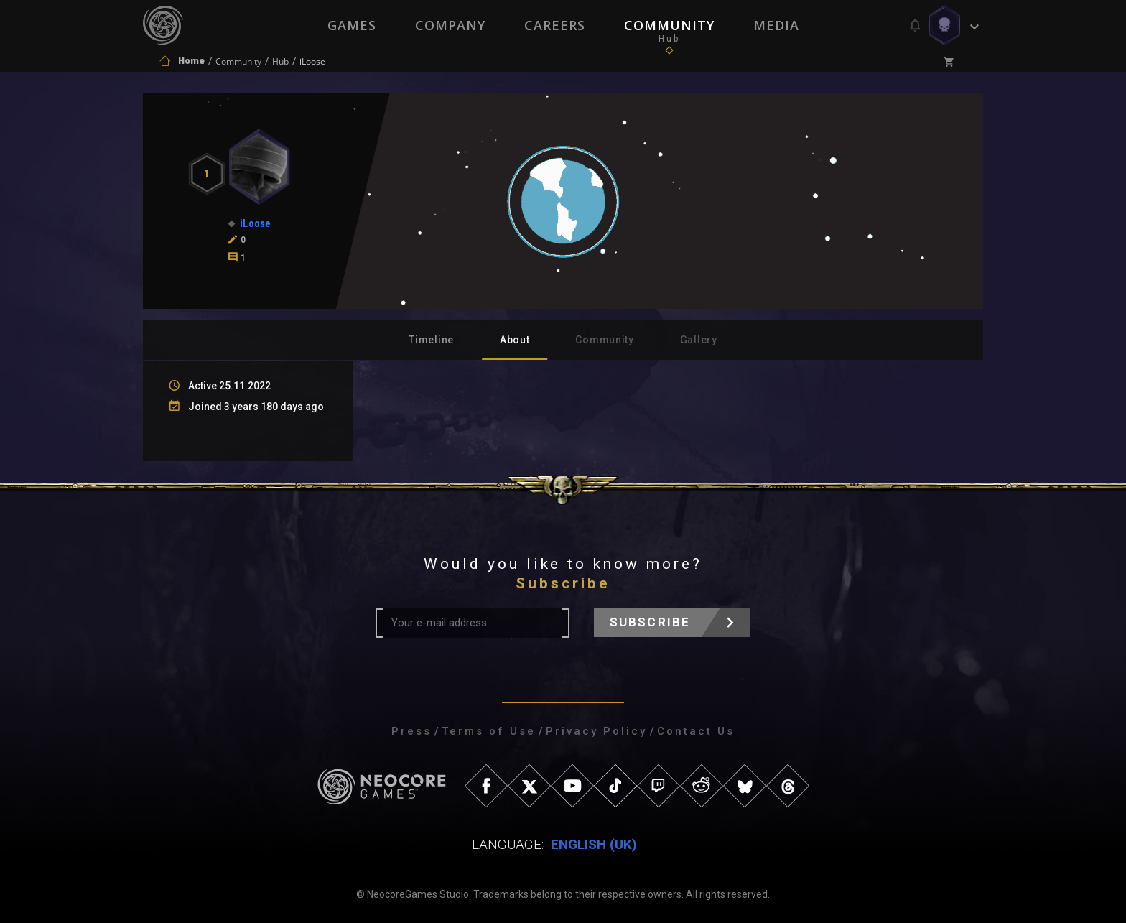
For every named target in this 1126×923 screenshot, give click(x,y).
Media (776, 25)
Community (669, 25)
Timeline (431, 339)
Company (450, 25)
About (515, 339)
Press (411, 731)
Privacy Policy (596, 731)
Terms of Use (489, 731)
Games (351, 25)
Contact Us (696, 731)
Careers (554, 25)
